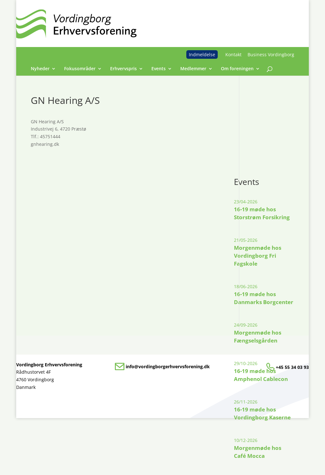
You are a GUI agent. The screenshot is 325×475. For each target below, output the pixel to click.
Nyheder (40, 68)
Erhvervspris (123, 68)
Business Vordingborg (271, 54)
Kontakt (233, 54)
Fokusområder (80, 68)
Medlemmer (193, 68)
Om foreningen (237, 68)
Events (158, 68)
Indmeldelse (202, 54)
